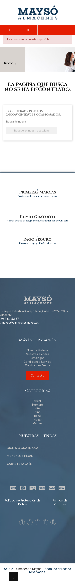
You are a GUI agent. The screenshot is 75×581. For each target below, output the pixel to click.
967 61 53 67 (10, 318)
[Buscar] (31, 131)
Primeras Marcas (37, 192)
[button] (28, 30)
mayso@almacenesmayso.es (20, 322)
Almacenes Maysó (29, 569)
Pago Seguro (37, 239)
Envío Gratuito (37, 216)
